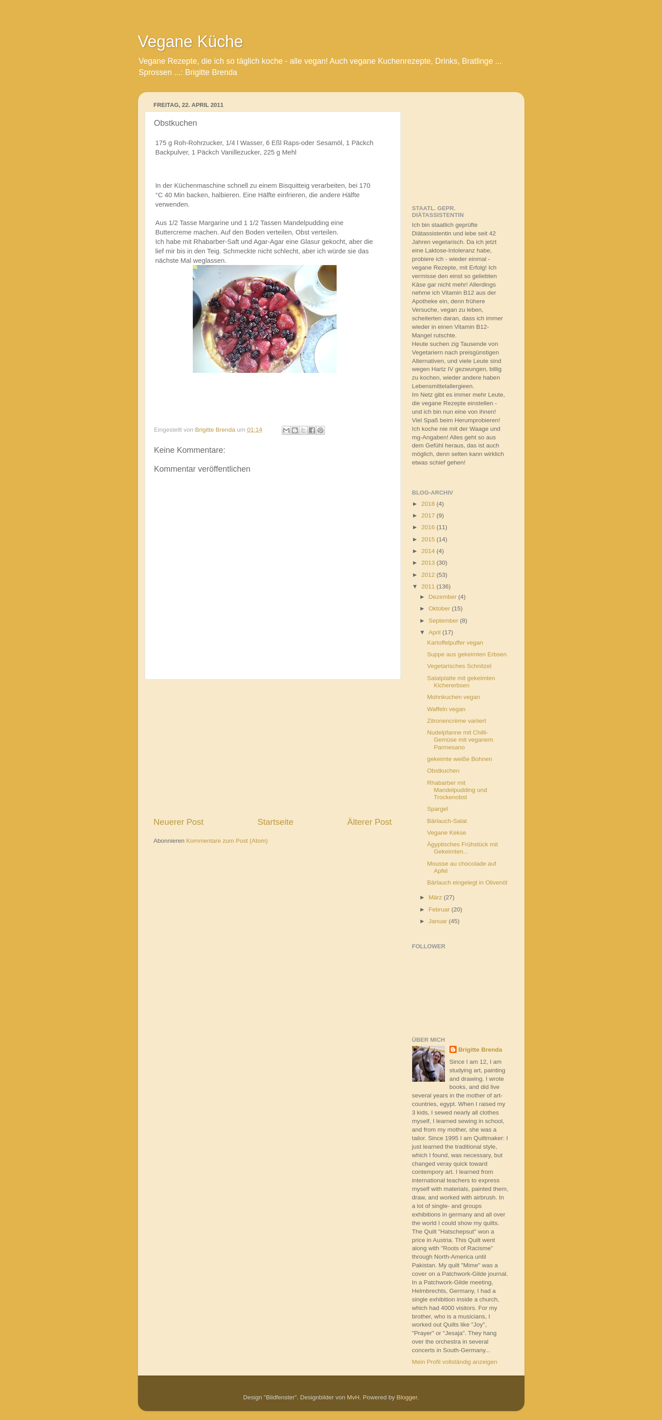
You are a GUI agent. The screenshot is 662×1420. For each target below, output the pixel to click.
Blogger (406, 1397)
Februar (440, 909)
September (444, 620)
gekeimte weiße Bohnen (459, 759)
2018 (428, 503)
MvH (353, 1397)
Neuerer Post (179, 822)
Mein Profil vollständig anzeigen (455, 1361)
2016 (428, 527)
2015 (428, 539)
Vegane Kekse (446, 832)
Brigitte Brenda (480, 1049)
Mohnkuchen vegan (453, 697)
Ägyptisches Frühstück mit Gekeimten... (462, 848)
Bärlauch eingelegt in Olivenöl (467, 882)
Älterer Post (369, 822)
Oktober (440, 608)
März (436, 897)
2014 (428, 551)
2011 (428, 586)
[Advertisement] (272, 748)
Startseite (275, 822)
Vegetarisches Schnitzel (459, 666)
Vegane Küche (190, 41)
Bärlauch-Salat (447, 821)
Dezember (443, 596)
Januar (439, 921)
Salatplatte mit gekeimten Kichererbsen (461, 682)
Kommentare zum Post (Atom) (227, 840)
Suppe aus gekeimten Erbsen (466, 654)
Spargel (437, 808)
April (436, 632)
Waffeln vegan (446, 709)
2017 (428, 515)
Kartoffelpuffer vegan (455, 642)
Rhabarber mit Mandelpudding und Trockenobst (457, 790)
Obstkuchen (443, 770)
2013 (428, 562)
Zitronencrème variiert (456, 720)
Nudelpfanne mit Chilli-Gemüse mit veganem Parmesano (460, 739)
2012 (428, 574)
